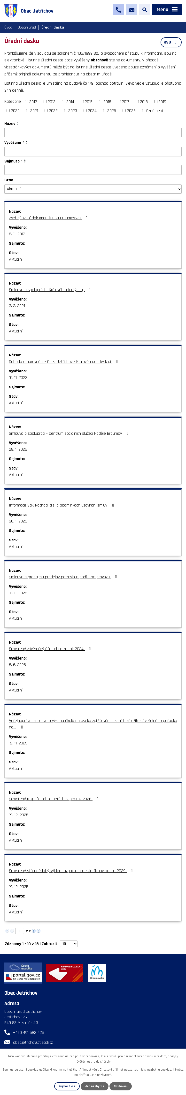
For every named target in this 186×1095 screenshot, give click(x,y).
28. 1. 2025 (18, 449)
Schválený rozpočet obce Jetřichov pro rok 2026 (54, 799)
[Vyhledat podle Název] (93, 132)
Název (9, 123)
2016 (107, 101)
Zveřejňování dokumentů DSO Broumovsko (49, 218)
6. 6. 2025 (17, 665)
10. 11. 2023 (18, 377)
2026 (131, 110)
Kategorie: (13, 101)
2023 (72, 110)
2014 (70, 101)
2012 (33, 101)
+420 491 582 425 (28, 1032)
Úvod (8, 27)
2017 (125, 101)
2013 (51, 101)
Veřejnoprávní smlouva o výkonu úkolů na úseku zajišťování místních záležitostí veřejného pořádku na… (93, 724)
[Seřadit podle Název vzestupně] (18, 123)
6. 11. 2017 (17, 234)
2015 (89, 101)
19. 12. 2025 (18, 815)
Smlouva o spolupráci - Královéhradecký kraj (51, 290)
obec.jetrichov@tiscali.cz (33, 1042)
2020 (15, 110)
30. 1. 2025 (18, 521)
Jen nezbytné (94, 1086)
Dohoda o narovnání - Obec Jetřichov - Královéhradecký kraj (64, 361)
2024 (92, 110)
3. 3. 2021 (17, 306)
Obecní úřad (27, 27)
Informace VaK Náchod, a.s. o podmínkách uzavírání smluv (62, 505)
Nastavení (120, 1086)
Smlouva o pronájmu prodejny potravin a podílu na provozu (64, 577)
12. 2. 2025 (18, 593)
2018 (144, 101)
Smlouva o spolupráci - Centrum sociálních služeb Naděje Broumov (70, 433)
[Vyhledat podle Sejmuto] (93, 170)
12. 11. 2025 (18, 743)
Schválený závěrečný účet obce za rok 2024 (51, 649)
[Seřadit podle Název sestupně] (18, 124)
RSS (171, 42)
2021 (34, 110)
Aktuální (16, 259)
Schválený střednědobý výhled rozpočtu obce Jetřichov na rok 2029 (71, 871)
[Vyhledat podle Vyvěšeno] (93, 152)
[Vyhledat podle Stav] (93, 189)
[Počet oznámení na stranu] (69, 944)
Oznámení (154, 110)
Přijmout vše (67, 1086)
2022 (53, 110)
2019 (162, 101)
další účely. (103, 1061)
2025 (111, 110)
